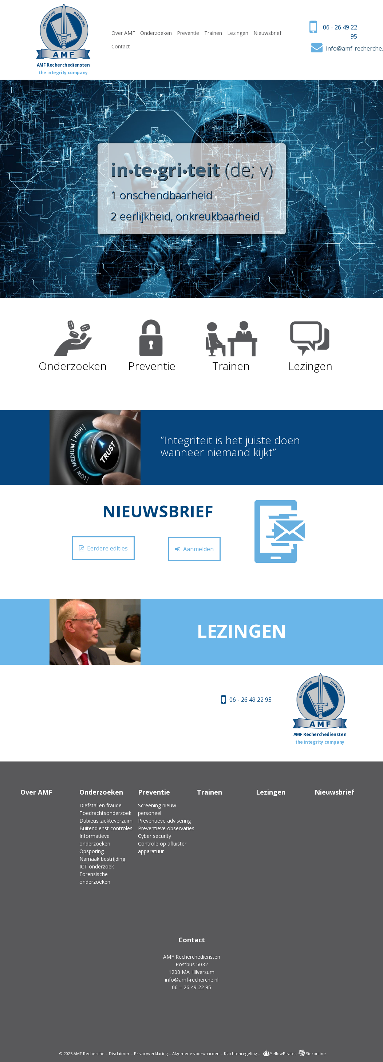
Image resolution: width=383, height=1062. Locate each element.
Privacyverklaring (151, 1053)
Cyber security (154, 835)
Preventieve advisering (164, 820)
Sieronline (312, 1053)
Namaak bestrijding (102, 858)
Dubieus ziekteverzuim (106, 820)
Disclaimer (119, 1053)
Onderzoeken (156, 32)
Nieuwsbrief (267, 32)
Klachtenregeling (240, 1053)
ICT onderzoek (96, 866)
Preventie (188, 32)
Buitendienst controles (106, 828)
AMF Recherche (89, 1053)
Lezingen (237, 32)
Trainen (213, 32)
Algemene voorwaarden (196, 1053)
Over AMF (123, 32)
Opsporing (91, 851)
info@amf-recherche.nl (191, 979)
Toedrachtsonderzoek (105, 813)
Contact (120, 46)
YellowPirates (279, 1053)
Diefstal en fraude (100, 805)
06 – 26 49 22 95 (191, 987)
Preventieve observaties (166, 828)
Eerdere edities (103, 548)
